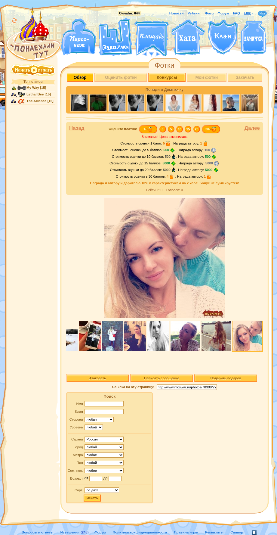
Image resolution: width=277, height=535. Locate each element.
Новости (176, 13)
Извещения (69, 532)
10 (179, 129)
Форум (223, 13)
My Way (32, 87)
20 (197, 129)
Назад (77, 128)
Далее (252, 128)
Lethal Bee (35, 94)
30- (211, 129)
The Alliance (36, 101)
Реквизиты (214, 532)
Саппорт (237, 532)
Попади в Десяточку (164, 90)
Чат (262, 13)
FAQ (236, 13)
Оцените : (123, 129)
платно (130, 129)
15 (188, 129)
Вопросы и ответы (38, 532)
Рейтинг (194, 13)
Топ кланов (32, 81)
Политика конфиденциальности (140, 532)
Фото (209, 13)
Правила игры (186, 532)
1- (148, 129)
